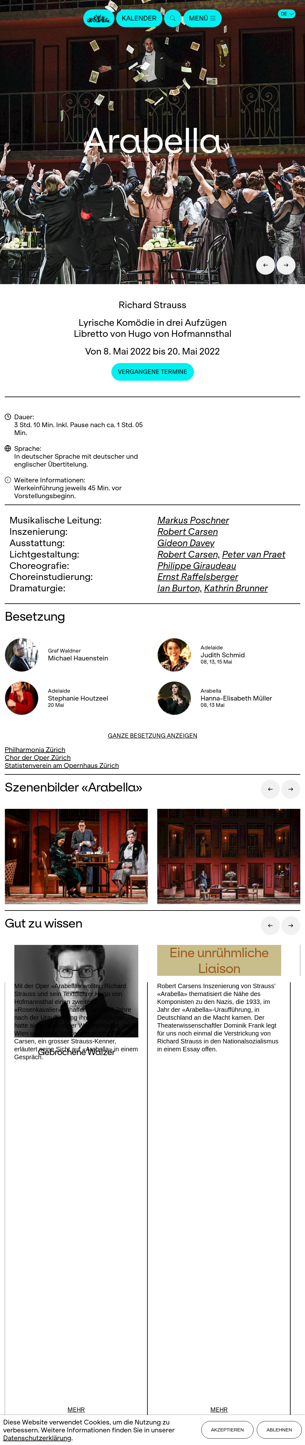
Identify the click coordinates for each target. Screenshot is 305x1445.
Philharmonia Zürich (35, 747)
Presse (152, 1293)
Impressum (152, 1326)
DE (287, 13)
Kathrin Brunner (236, 586)
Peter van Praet (253, 553)
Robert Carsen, (188, 553)
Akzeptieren (227, 1429)
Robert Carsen (187, 531)
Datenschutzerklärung (37, 1438)
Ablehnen (279, 1429)
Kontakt (153, 1282)
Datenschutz (152, 1337)
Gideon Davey (185, 542)
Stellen (152, 1304)
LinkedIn (152, 1241)
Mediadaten (152, 1315)
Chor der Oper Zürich (38, 755)
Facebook (115, 1229)
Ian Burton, (179, 586)
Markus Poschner (193, 520)
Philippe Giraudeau (197, 564)
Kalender (139, 18)
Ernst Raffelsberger (197, 575)
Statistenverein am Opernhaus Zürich (62, 763)
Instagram (150, 1229)
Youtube (193, 1229)
